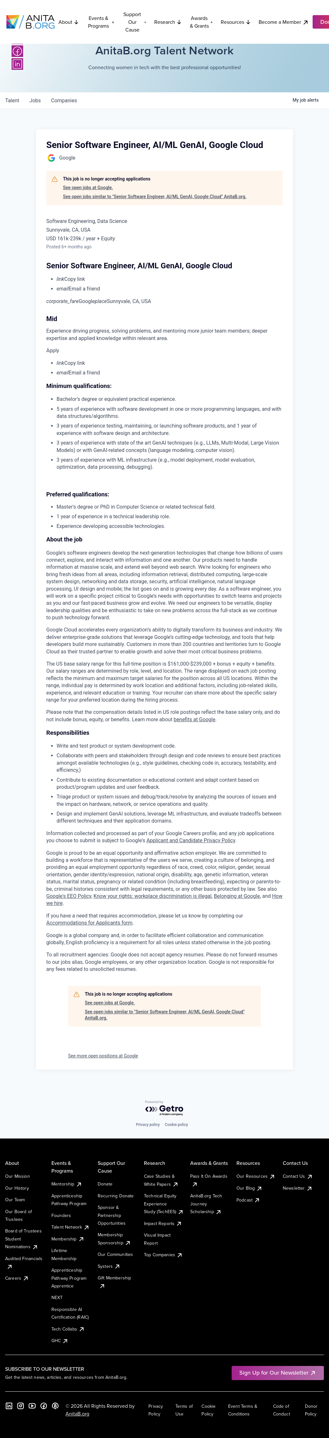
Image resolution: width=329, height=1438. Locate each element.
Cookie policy (176, 1124)
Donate (105, 1184)
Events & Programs (101, 21)
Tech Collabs (68, 1329)
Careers (17, 1278)
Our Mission (17, 1176)
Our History (17, 1188)
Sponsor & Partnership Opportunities (112, 1215)
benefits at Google (195, 719)
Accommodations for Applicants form (89, 923)
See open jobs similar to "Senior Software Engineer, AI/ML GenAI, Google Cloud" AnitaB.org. (154, 196)
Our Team (15, 1199)
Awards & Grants (201, 21)
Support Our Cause (135, 22)
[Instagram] (20, 1406)
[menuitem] (170, 279)
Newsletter (298, 1188)
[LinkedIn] (17, 64)
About (68, 21)
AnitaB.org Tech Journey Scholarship (206, 1204)
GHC (59, 1340)
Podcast (248, 1200)
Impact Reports (163, 1223)
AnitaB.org (77, 1413)
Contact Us (298, 1176)
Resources (236, 21)
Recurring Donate (116, 1196)
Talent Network (70, 1227)
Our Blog (249, 1188)
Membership (67, 1239)
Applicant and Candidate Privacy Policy (191, 840)
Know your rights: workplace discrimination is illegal (152, 896)
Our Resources (255, 1176)
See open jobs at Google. (88, 187)
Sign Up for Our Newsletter (277, 1373)
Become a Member (284, 22)
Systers (109, 1266)
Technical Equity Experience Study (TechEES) (164, 1204)
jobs (35, 100)
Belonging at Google (237, 896)
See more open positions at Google (103, 1055)
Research (168, 21)
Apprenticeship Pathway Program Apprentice (68, 1278)
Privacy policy (148, 1124)
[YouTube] (32, 1406)
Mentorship (66, 1184)
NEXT (57, 1297)
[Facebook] (17, 51)
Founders (61, 1215)
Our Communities (115, 1254)
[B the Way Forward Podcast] (55, 1406)
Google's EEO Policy (68, 896)
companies (64, 100)
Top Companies (163, 1254)
